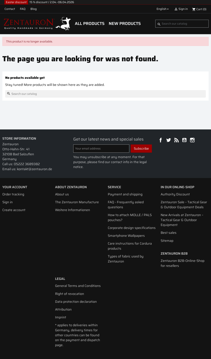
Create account (13, 209)
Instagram (192, 140)
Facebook (161, 140)
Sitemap (167, 240)
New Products (125, 23)
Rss (177, 140)
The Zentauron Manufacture (77, 202)
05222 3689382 (27, 164)
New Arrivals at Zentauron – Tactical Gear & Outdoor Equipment (182, 219)
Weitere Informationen (72, 209)
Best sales (168, 232)
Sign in (7, 202)
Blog (33, 9)
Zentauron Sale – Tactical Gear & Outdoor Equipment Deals (184, 204)
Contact (10, 9)
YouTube (184, 140)
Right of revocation (69, 293)
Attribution (63, 309)
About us (62, 194)
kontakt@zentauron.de (34, 169)
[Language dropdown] (163, 9)
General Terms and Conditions (78, 285)
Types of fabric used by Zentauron (126, 259)
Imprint (60, 317)
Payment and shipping (125, 194)
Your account (14, 187)
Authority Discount (175, 194)
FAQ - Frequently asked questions (126, 204)
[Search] (182, 24)
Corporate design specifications (132, 227)
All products (89, 23)
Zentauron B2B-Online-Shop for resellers (182, 263)
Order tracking (13, 194)
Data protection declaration (76, 301)
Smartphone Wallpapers (126, 235)
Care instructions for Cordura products (130, 246)
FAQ (22, 9)
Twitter (169, 140)
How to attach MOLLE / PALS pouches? (130, 217)
